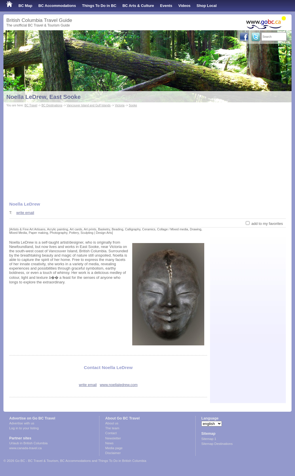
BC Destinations (51, 105)
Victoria (119, 105)
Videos (184, 5)
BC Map (25, 5)
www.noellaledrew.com (119, 385)
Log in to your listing (24, 428)
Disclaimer (113, 453)
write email (25, 212)
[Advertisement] (147, 151)
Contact (111, 433)
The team (112, 428)
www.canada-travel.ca (25, 448)
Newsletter (113, 438)
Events (166, 5)
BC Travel (30, 105)
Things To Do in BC (99, 5)
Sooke (133, 105)
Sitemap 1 (208, 439)
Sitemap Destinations (217, 443)
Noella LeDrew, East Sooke (43, 97)
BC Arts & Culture (138, 5)
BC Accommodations (57, 5)
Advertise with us (21, 423)
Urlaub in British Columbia (28, 443)
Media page (113, 448)
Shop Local (206, 5)
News (109, 443)
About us (111, 423)
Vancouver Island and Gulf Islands (89, 105)
